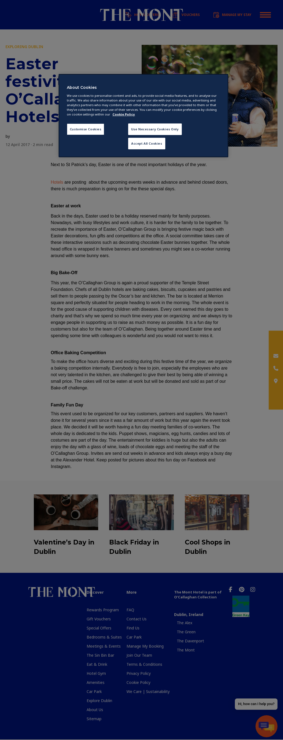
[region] (143, 115)
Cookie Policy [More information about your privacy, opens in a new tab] (123, 114)
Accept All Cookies (146, 143)
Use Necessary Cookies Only (155, 129)
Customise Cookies (85, 129)
